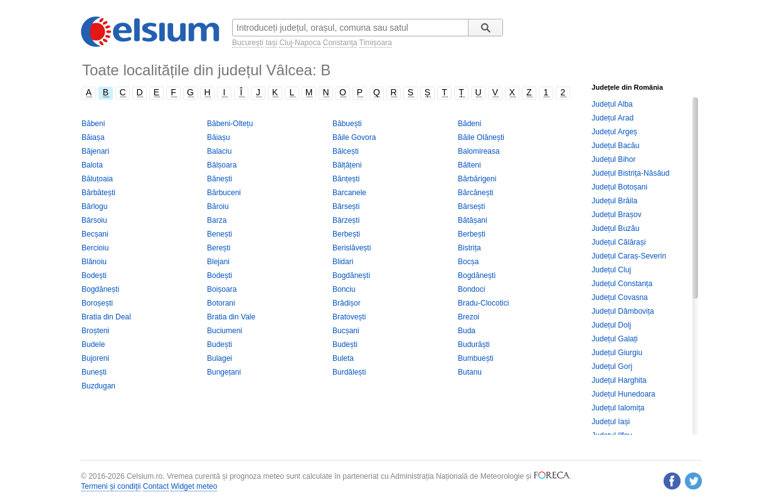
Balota (92, 165)
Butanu (470, 372)
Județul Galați (614, 338)
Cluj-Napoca (299, 42)
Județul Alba (611, 104)
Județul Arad (612, 118)
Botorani (221, 303)
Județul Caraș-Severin (628, 256)
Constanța (340, 42)
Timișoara (375, 42)
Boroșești (97, 303)
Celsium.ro (144, 476)
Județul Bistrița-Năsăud (630, 173)
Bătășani (472, 220)
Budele (93, 344)
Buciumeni (224, 330)
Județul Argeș (614, 131)
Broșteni (95, 330)
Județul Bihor (613, 159)
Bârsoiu (94, 220)
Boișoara (221, 289)
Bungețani (224, 372)
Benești (219, 234)
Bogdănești (351, 275)
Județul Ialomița (617, 407)
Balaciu (219, 151)
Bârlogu (94, 206)
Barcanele (349, 192)
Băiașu (218, 137)
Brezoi (468, 316)
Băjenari (95, 151)
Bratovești (349, 316)
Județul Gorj (611, 366)
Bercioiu (95, 247)
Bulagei (219, 358)
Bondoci (471, 289)
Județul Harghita (618, 380)
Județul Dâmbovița (622, 311)
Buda (466, 330)
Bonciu (344, 289)
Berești (218, 247)
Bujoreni (95, 358)
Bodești (94, 275)
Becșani (95, 234)
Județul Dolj (611, 325)
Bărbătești (98, 192)
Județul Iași (610, 421)
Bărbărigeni (477, 178)
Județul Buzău (615, 228)
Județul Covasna (619, 297)
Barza (216, 220)
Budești (219, 344)
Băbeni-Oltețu (230, 123)
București (247, 42)
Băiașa (93, 137)
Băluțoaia (97, 178)
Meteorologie (502, 476)
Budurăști (474, 344)
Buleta (343, 358)
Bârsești (345, 206)
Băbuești (347, 123)
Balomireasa (479, 151)
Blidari (342, 261)
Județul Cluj (611, 269)
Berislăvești (351, 247)
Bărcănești (476, 192)
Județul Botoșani (619, 187)
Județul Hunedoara (623, 394)
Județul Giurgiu (616, 352)
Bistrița (469, 247)
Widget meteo (194, 486)
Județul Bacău (615, 145)
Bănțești (345, 178)
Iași (271, 42)
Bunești (94, 372)
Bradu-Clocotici (483, 303)
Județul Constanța (621, 283)
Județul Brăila (614, 200)
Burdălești (349, 372)
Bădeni (469, 123)
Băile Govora (354, 137)
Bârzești (345, 220)
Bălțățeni (347, 165)
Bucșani (345, 330)
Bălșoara (221, 165)
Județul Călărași (618, 242)
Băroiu (218, 206)
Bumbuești (476, 358)
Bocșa (468, 261)
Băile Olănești (481, 137)
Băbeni (93, 123)
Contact (156, 486)
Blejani (218, 261)
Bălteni (469, 165)
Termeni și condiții (110, 486)
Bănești (219, 178)
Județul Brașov (616, 214)
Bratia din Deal (106, 316)
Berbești (346, 234)
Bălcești (345, 151)
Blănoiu (94, 261)
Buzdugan (98, 386)
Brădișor (346, 303)
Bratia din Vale (231, 316)
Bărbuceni (224, 192)
